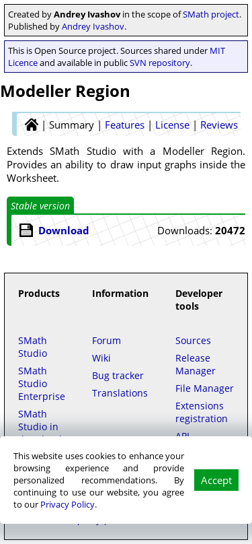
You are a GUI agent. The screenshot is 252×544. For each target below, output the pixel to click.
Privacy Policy (67, 504)
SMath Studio (32, 347)
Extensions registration (201, 412)
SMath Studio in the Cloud (40, 426)
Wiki (101, 357)
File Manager (204, 388)
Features (124, 124)
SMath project (211, 14)
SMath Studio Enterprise (41, 383)
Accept (216, 480)
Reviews (219, 124)
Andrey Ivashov (93, 26)
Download (63, 230)
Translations (120, 392)
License (172, 124)
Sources (193, 340)
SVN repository (160, 63)
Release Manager (195, 364)
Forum (106, 340)
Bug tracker (118, 375)
